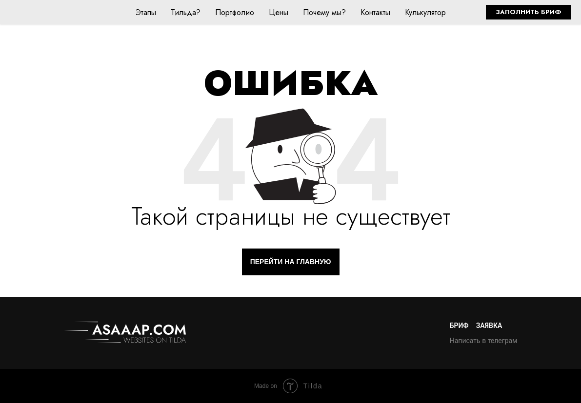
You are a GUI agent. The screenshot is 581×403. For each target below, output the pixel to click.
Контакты (375, 12)
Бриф (459, 325)
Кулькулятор (425, 12)
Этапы (146, 12)
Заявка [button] (489, 325)
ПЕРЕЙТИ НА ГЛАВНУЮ (290, 262)
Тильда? (185, 12)
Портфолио (234, 12)
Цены (278, 12)
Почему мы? (324, 12)
